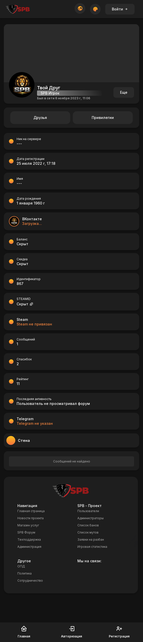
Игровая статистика (92, 547)
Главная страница (31, 511)
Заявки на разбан (90, 539)
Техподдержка (29, 539)
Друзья (40, 117)
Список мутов (88, 532)
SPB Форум (26, 532)
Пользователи (88, 511)
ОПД (21, 566)
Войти (120, 9)
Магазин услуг (28, 525)
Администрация (29, 547)
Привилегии (103, 117)
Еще (123, 92)
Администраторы (90, 518)
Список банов (88, 525)
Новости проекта (30, 518)
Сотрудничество (30, 580)
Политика (24, 573)
